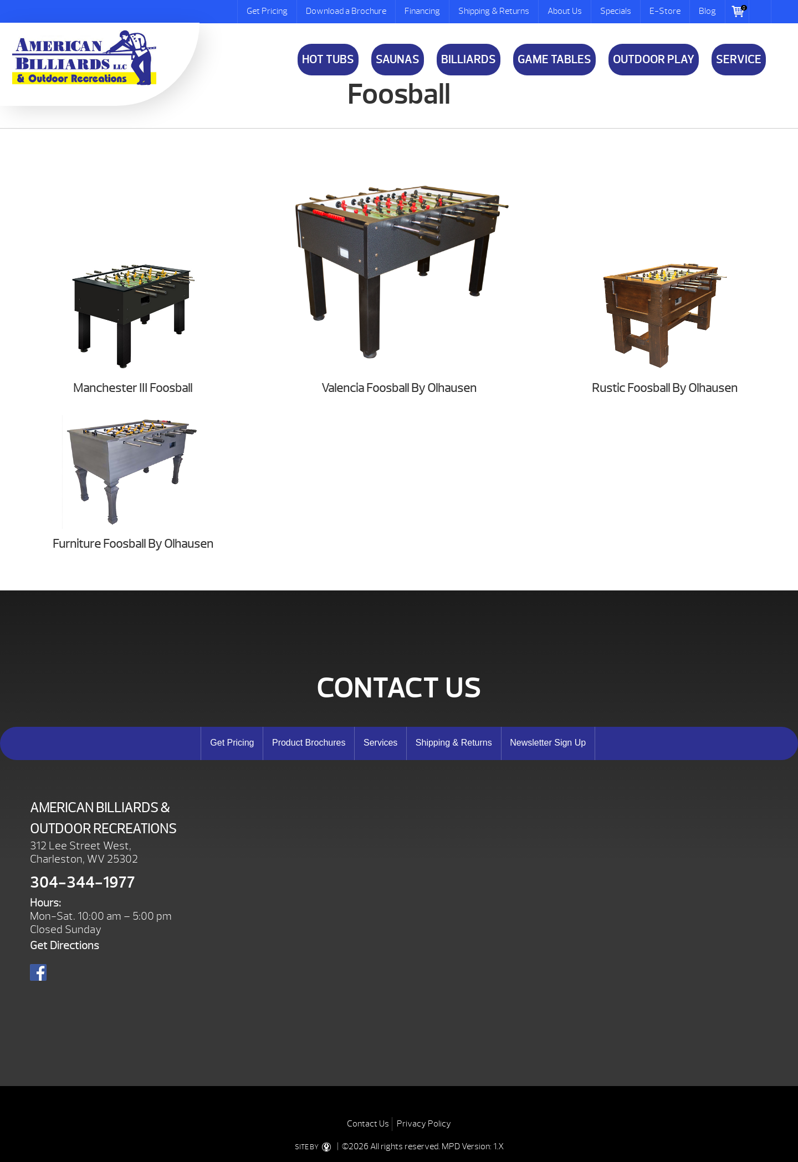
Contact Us (368, 1123)
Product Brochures (309, 742)
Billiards (468, 59)
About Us (565, 11)
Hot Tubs (328, 59)
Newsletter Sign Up (548, 742)
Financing (422, 11)
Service (738, 59)
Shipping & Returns (493, 11)
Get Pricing (267, 11)
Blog (707, 11)
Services (380, 742)
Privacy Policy (424, 1123)
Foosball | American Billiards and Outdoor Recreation (84, 57)
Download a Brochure (346, 11)
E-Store (665, 11)
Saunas (398, 59)
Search (760, 11)
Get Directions (64, 945)
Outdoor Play (653, 59)
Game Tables (554, 59)
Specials (615, 11)
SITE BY (315, 1147)
